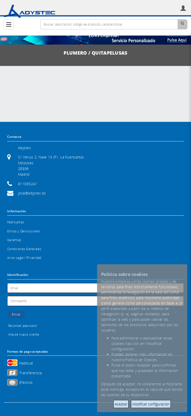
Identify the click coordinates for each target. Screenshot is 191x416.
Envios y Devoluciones (23, 231)
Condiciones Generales (24, 249)
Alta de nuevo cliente (23, 334)
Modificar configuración (150, 404)
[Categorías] (9, 24)
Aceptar (121, 404)
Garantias (14, 240)
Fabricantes (15, 222)
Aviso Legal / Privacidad (24, 258)
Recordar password (22, 326)
